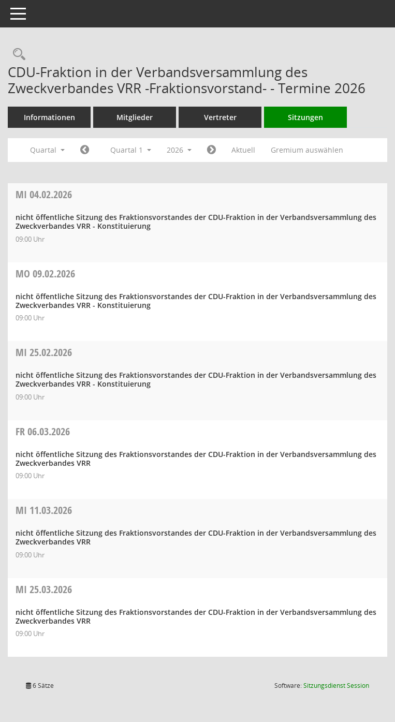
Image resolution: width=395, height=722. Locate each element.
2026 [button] (179, 150)
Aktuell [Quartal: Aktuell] (243, 150)
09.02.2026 (45, 274)
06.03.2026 (43, 431)
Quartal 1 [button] (130, 150)
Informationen (49, 117)
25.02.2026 (44, 352)
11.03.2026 (44, 510)
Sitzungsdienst (336, 685)
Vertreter (220, 117)
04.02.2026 (44, 194)
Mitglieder (134, 117)
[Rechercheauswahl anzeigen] (16, 54)
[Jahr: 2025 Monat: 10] (84, 150)
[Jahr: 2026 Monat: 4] (211, 150)
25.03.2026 (44, 589)
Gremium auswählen (307, 150)
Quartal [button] (47, 150)
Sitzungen (305, 117)
